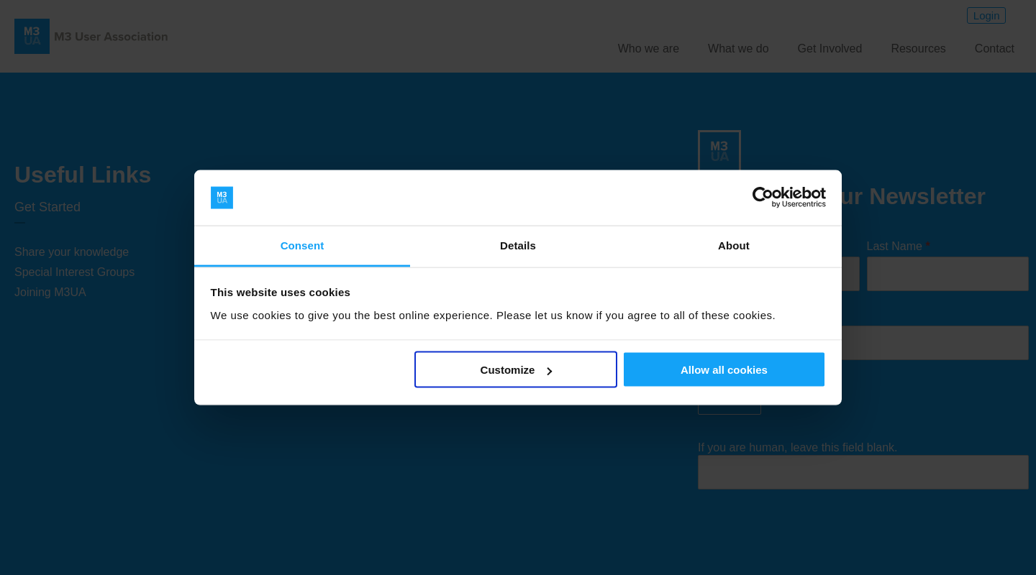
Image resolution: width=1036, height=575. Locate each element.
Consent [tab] (302, 245)
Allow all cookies (724, 370)
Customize (517, 370)
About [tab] (734, 245)
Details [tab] (518, 245)
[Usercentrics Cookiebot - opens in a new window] (763, 197)
